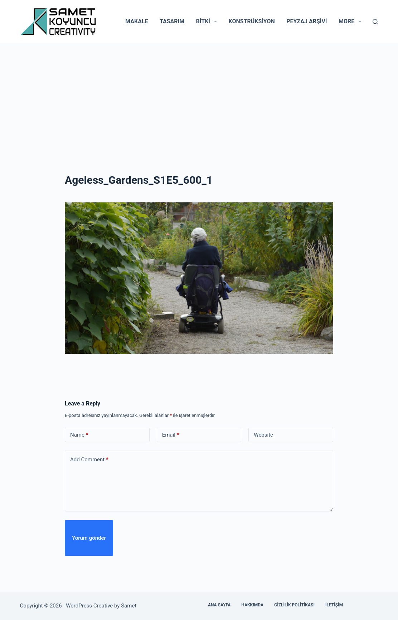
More (351, 21)
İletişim (334, 604)
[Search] (375, 21)
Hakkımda (252, 604)
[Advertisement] (199, 97)
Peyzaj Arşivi (306, 21)
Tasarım (172, 21)
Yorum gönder (89, 538)
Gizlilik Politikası (294, 604)
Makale (136, 21)
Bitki (208, 21)
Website (263, 435)
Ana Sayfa (219, 604)
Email (170, 435)
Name (79, 435)
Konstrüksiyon (252, 21)
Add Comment (89, 459)
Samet (129, 605)
